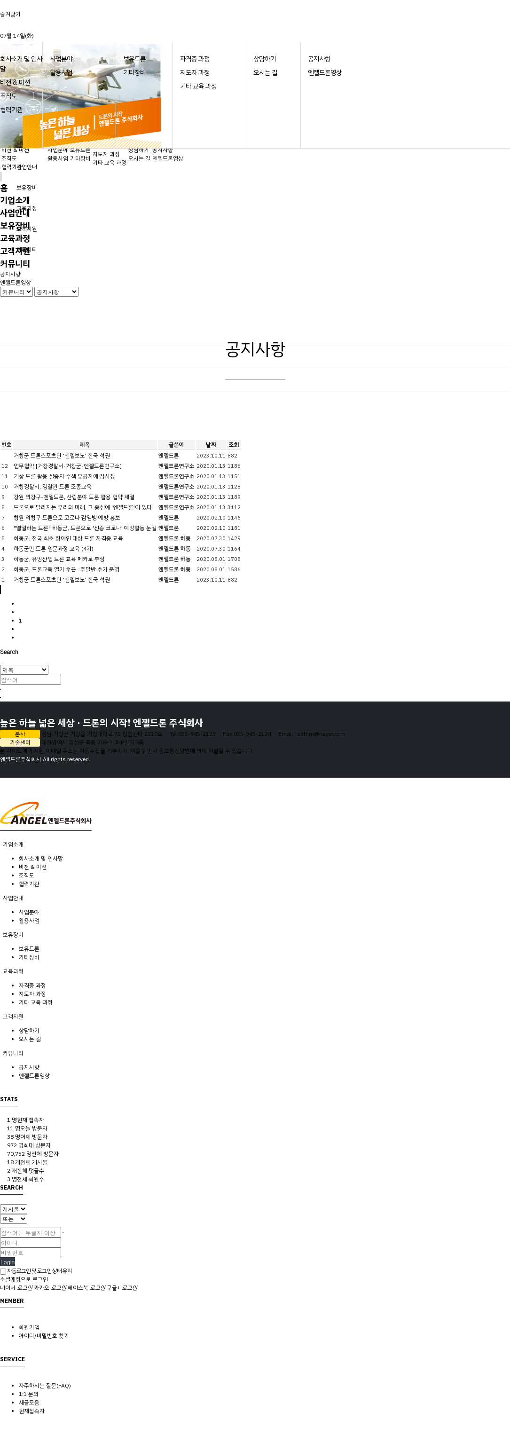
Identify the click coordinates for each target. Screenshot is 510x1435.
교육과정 (15, 238)
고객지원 (15, 250)
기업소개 (15, 200)
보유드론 (134, 59)
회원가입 (29, 1327)
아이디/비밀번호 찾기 (44, 1336)
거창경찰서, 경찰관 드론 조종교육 (53, 486)
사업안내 (26, 167)
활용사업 (61, 73)
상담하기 (264, 59)
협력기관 (11, 110)
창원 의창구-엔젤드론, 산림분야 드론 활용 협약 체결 (74, 497)
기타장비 (134, 73)
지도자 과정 (195, 73)
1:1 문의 (29, 1394)
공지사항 (319, 59)
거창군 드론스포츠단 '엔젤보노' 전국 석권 (62, 455)
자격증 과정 (195, 59)
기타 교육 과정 (198, 86)
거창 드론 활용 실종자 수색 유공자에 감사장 (64, 476)
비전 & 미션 (15, 82)
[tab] (255, 844)
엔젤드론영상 (325, 73)
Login (7, 1262)
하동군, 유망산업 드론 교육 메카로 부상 (59, 559)
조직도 (8, 96)
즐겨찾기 (10, 14)
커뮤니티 (15, 263)
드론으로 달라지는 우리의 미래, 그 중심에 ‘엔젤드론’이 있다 (83, 507)
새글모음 (29, 1402)
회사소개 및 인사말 (41, 858)
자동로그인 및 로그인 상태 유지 (36, 1271)
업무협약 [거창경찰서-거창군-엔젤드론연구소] (68, 466)
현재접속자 (32, 1411)
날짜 (211, 445)
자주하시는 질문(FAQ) (45, 1385)
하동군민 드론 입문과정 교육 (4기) (54, 548)
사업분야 (61, 59)
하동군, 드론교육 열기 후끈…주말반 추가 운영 (66, 569)
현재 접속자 (25, 1120)
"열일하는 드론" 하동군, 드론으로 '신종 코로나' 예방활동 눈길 (85, 528)
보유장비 (26, 187)
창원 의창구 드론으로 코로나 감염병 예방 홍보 (67, 517)
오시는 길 (265, 73)
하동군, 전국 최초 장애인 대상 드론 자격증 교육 (68, 538)
